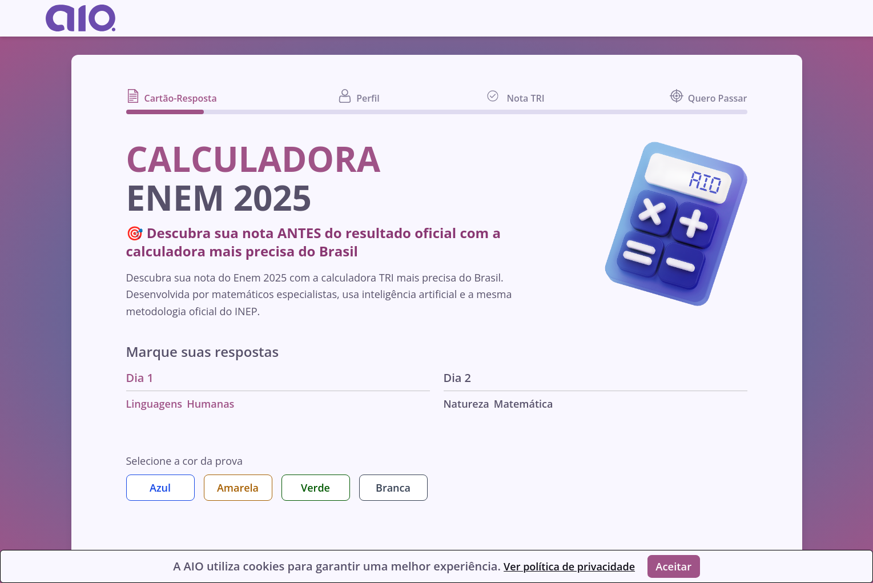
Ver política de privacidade (564, 565)
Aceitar (676, 565)
